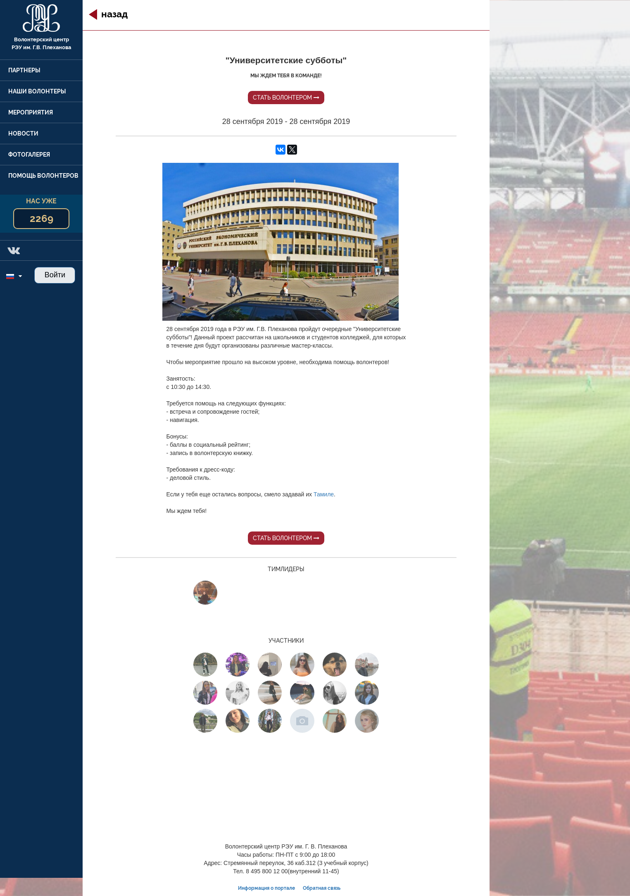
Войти (55, 275)
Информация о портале (266, 888)
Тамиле (324, 494)
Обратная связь (321, 888)
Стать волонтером (286, 97)
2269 (41, 218)
